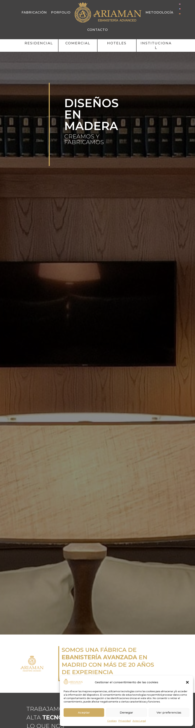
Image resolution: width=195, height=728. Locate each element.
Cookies (112, 720)
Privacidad (124, 720)
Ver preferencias (169, 712)
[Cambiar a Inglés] (179, 4)
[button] (187, 682)
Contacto (97, 30)
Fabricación (34, 12)
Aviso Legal (139, 720)
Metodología (159, 12)
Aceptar (84, 712)
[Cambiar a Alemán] (179, 13)
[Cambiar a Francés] (179, 8)
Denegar (126, 712)
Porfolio (60, 12)
